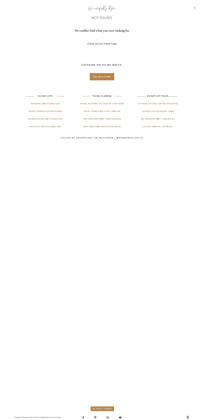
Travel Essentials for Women (45, 111)
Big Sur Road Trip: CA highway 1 (158, 119)
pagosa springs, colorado (158, 126)
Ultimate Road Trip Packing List (45, 119)
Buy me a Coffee (102, 76)
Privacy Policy (56, 417)
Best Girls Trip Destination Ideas (102, 126)
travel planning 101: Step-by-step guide (102, 104)
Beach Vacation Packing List (45, 126)
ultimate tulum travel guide (158, 111)
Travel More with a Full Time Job (102, 111)
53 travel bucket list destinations (158, 104)
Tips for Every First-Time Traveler (102, 119)
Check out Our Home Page (102, 43)
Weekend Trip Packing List (45, 104)
